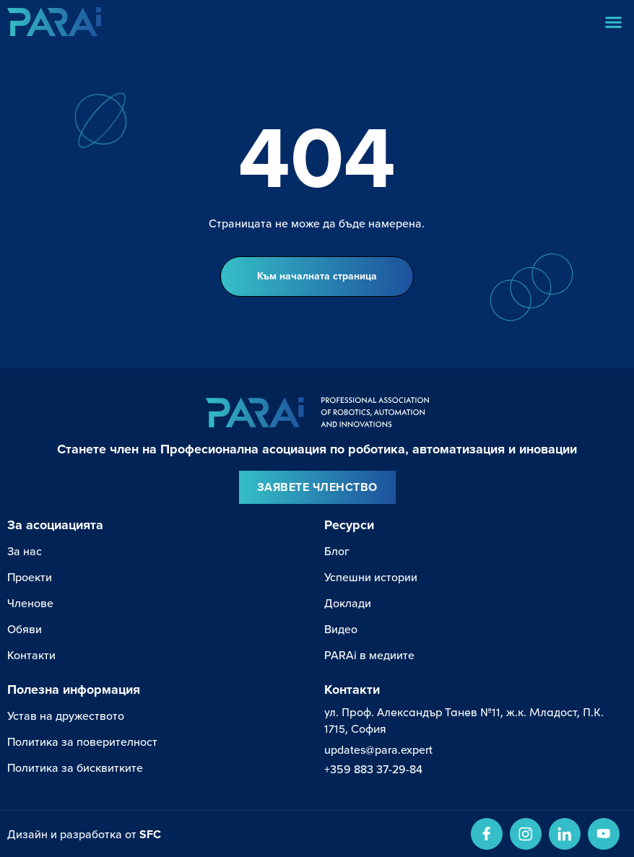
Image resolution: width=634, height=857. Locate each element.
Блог (336, 551)
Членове (30, 603)
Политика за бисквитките (75, 768)
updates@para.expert (378, 749)
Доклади (347, 603)
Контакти (31, 655)
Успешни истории (370, 577)
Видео (340, 629)
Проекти (29, 577)
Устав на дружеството (65, 716)
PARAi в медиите (369, 655)
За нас (24, 551)
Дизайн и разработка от (84, 834)
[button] (614, 21)
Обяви (24, 629)
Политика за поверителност (82, 742)
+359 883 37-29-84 (373, 769)
